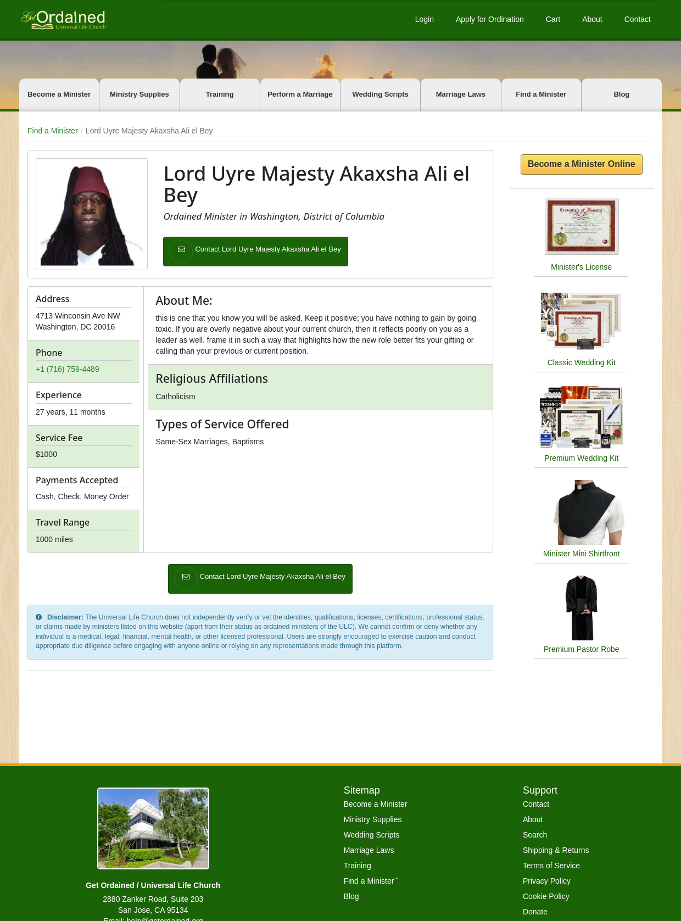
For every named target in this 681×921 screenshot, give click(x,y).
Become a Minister (59, 94)
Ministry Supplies (139, 94)
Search (535, 834)
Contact (637, 19)
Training (220, 94)
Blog (621, 94)
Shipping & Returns (556, 850)
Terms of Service (551, 865)
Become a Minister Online (581, 164)
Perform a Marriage (300, 94)
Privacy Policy (547, 881)
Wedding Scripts (380, 94)
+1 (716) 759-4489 (67, 369)
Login (424, 19)
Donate (535, 911)
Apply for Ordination (490, 19)
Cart (553, 19)
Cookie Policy (546, 896)
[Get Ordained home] (62, 19)
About (592, 19)
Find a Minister (541, 94)
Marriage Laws (460, 94)
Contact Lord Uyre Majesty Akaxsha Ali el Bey (271, 252)
